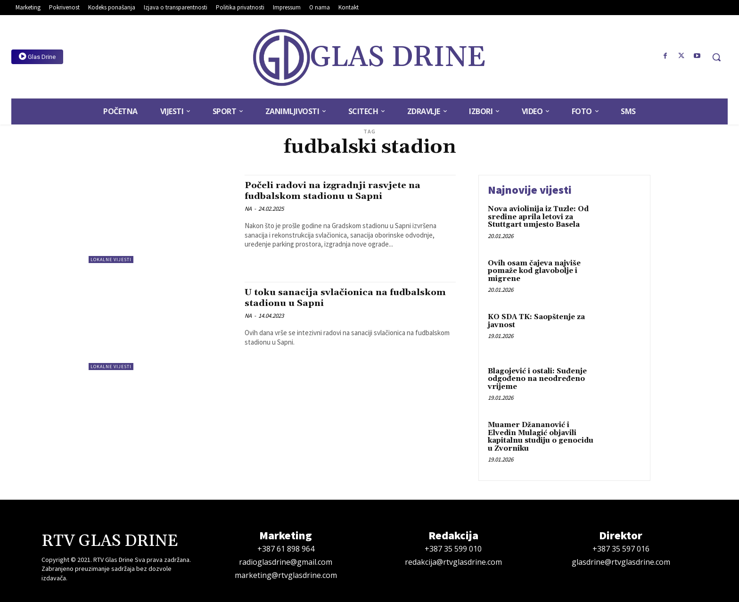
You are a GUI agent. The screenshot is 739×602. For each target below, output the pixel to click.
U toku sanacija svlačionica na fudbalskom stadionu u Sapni (322, 297)
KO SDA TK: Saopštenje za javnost (536, 321)
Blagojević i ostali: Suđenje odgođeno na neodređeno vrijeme (537, 379)
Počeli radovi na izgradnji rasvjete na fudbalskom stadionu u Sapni (340, 190)
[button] (716, 57)
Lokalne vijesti (110, 259)
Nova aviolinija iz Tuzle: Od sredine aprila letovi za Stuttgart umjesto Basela (538, 217)
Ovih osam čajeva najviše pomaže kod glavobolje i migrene (534, 271)
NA (248, 209)
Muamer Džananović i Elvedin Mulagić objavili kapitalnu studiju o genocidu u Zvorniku (540, 437)
